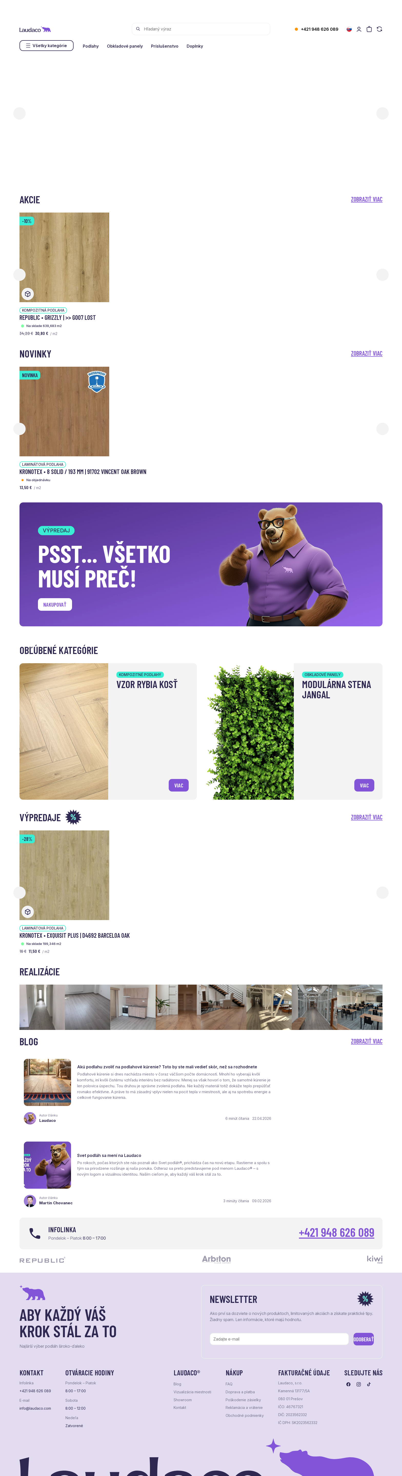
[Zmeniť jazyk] (349, 29)
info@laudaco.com (35, 1351)
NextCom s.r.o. (145, 1465)
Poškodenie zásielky (243, 1343)
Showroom (183, 1343)
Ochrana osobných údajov (39, 1465)
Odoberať (357, 1281)
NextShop (76, 1465)
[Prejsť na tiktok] (369, 1327)
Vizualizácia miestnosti (192, 1335)
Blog (177, 1327)
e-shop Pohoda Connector (108, 1465)
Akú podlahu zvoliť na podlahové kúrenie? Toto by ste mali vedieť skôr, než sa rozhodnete (132, 1066)
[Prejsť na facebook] (348, 1327)
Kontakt (180, 1351)
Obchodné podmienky (245, 1359)
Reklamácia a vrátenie (244, 1351)
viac (178, 784)
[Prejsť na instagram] (359, 1327)
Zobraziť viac (367, 199)
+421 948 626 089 (319, 29)
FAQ (229, 1327)
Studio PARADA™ (207, 1465)
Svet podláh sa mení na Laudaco (297, 1064)
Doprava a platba (240, 1335)
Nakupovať (56, 605)
